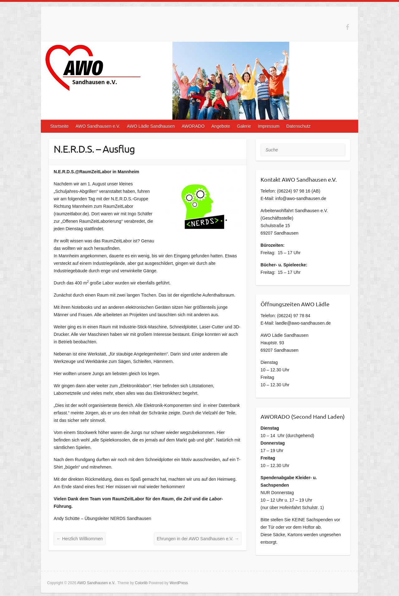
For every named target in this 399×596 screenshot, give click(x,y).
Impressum (268, 126)
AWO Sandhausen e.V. (97, 126)
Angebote (220, 126)
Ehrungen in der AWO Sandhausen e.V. (198, 538)
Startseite (59, 126)
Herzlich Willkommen (79, 538)
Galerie (244, 126)
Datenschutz (298, 126)
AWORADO (193, 126)
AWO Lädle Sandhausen (151, 126)
